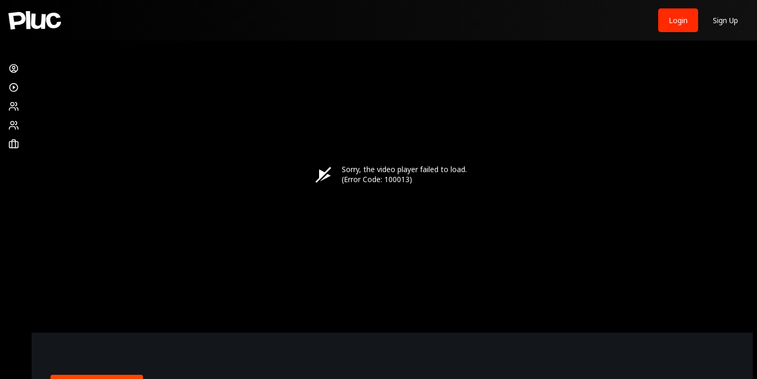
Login (678, 20)
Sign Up (725, 20)
